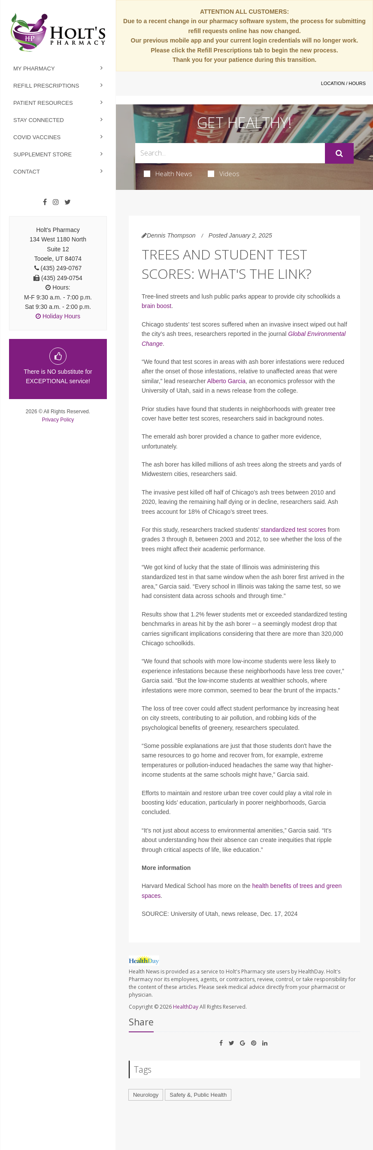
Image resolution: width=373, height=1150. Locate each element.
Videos (224, 173)
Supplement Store (42, 154)
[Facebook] (45, 202)
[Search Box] (230, 153)
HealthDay (185, 1006)
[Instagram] (56, 202)
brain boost (156, 305)
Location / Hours (343, 83)
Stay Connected (38, 120)
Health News (168, 173)
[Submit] (339, 153)
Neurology (145, 1095)
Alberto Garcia (226, 381)
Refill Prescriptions (46, 85)
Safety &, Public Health (198, 1095)
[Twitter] (67, 202)
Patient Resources (43, 103)
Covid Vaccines (37, 137)
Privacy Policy (58, 420)
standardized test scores (293, 529)
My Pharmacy (34, 68)
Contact (26, 171)
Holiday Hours (58, 316)
